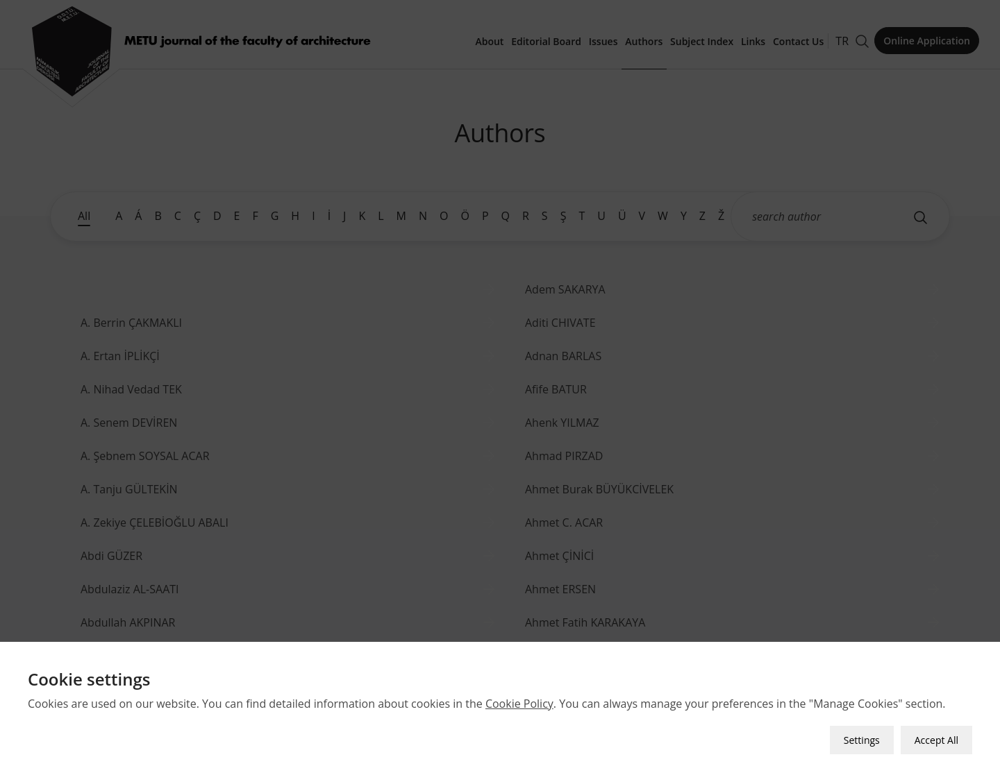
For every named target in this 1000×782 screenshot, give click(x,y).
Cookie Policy (519, 700)
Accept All (936, 737)
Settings (862, 737)
